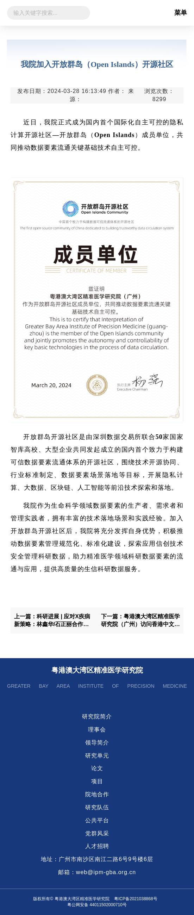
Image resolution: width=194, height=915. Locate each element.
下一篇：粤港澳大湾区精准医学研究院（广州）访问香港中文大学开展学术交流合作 (140, 621)
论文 (97, 768)
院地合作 (97, 794)
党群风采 (97, 833)
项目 (97, 781)
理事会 (97, 729)
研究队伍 (97, 807)
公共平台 (97, 820)
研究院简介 (97, 716)
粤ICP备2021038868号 (135, 898)
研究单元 (97, 756)
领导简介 (97, 743)
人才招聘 (97, 846)
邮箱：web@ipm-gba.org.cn (97, 872)
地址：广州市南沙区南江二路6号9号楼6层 (97, 859)
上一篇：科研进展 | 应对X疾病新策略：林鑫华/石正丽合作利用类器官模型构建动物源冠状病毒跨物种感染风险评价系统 (53, 621)
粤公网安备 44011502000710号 (97, 904)
